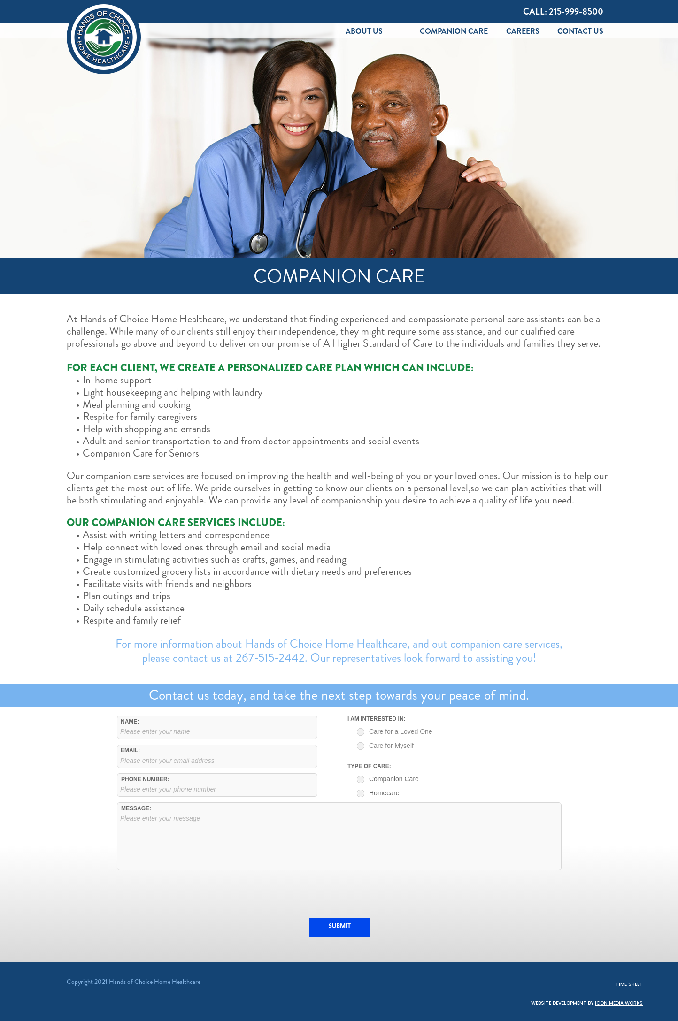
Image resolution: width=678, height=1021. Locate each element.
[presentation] (339, 894)
